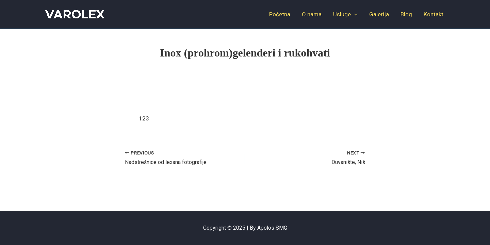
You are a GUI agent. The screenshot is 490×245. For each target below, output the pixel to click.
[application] (354, 14)
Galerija (379, 14)
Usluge (345, 14)
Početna (279, 14)
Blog (406, 14)
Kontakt (433, 14)
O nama (312, 14)
